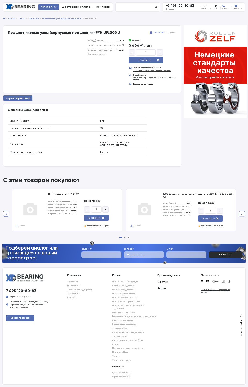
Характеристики (18, 98)
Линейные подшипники (122, 320)
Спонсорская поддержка (79, 289)
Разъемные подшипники (123, 312)
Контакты (71, 297)
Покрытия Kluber (120, 352)
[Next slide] (242, 214)
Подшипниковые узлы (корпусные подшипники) (128, 307)
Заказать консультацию (143, 84)
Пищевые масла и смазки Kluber (128, 348)
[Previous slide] (6, 214)
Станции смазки (119, 328)
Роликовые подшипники (123, 289)
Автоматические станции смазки (128, 332)
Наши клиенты (74, 285)
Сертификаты (73, 293)
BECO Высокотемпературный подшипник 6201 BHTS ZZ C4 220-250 (198, 195)
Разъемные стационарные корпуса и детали (134, 316)
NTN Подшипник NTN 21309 (63, 194)
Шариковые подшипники (123, 285)
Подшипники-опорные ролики (126, 301)
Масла (115, 344)
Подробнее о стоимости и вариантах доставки (152, 71)
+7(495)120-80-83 (180, 6)
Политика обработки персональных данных (215, 290)
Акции (161, 288)
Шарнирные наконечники (124, 324)
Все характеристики (96, 54)
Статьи (162, 282)
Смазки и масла (119, 336)
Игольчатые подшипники (123, 293)
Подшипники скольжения (124, 297)
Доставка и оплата (121, 372)
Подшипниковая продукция (125, 281)
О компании (72, 281)
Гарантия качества (121, 376)
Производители (168, 275)
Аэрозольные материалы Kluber (127, 340)
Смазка (115, 356)
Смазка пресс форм (121, 360)
